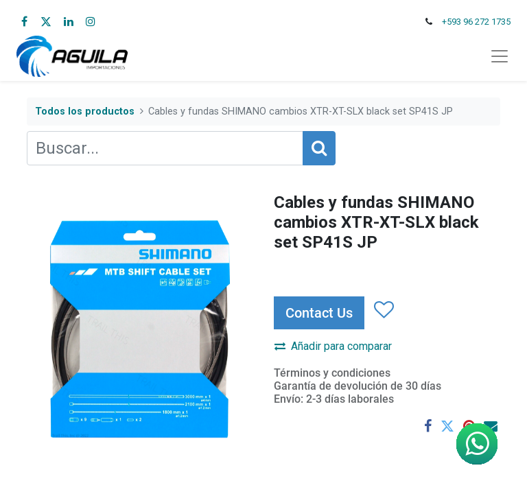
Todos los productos (84, 111)
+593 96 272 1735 (476, 21)
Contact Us (319, 313)
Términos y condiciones (332, 372)
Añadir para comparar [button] (333, 346)
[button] (383, 310)
